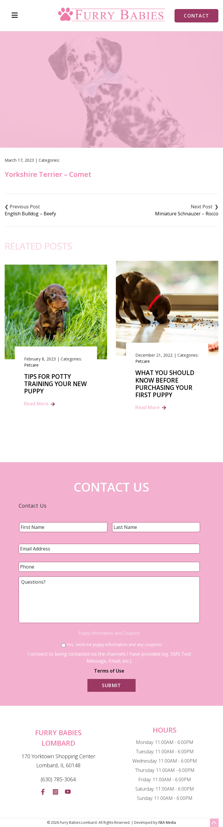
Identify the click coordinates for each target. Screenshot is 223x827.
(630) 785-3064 (58, 779)
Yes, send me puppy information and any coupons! (114, 644)
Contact (196, 16)
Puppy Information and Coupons (109, 633)
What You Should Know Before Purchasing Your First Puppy (164, 384)
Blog (84, 115)
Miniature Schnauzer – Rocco (186, 213)
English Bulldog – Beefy (30, 213)
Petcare (31, 365)
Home (64, 115)
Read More (36, 403)
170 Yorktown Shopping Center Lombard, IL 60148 (58, 761)
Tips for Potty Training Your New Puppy (55, 384)
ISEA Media (167, 822)
